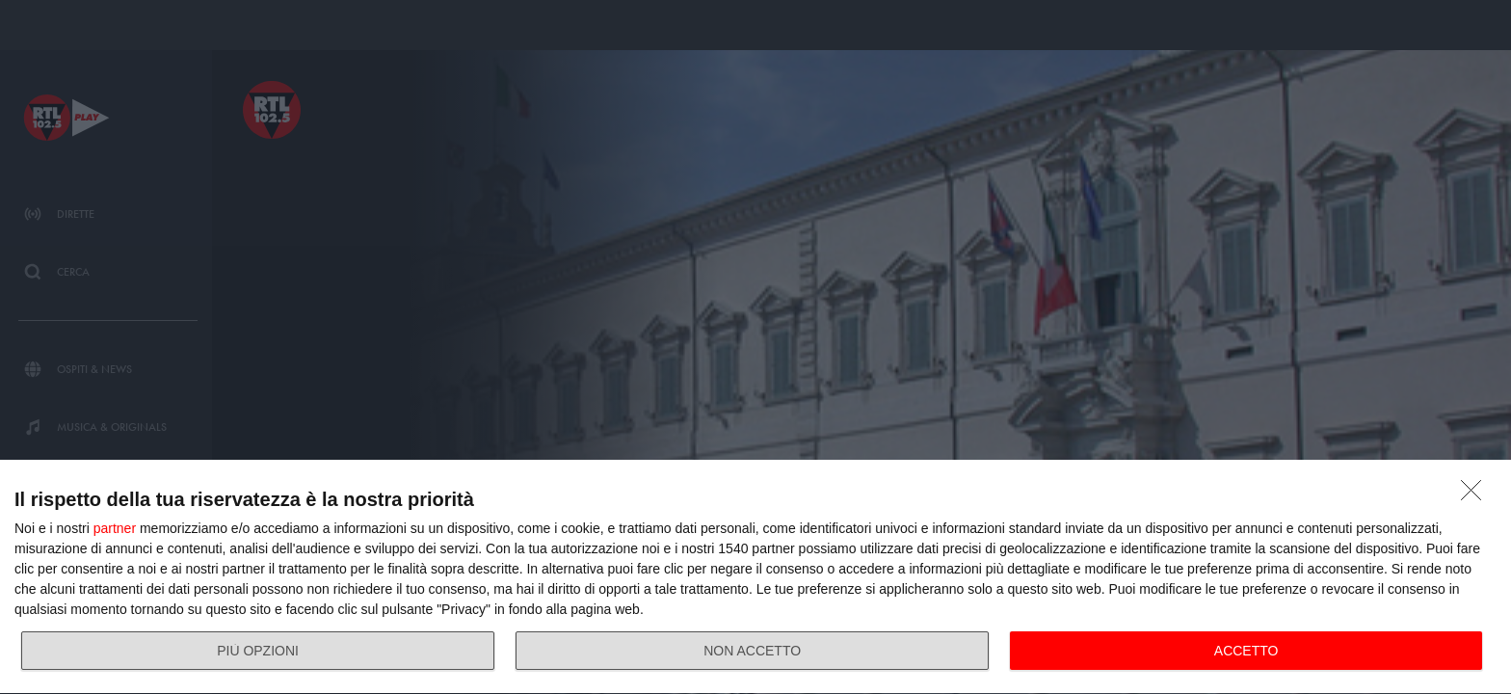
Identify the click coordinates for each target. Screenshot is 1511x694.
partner (114, 528)
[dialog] (755, 577)
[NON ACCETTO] (1476, 495)
